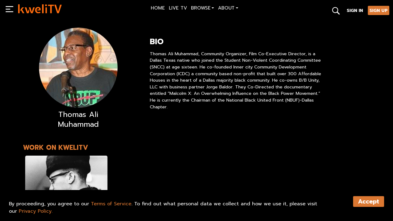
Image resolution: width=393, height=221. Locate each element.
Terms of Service (111, 203)
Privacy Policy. (36, 211)
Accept (368, 201)
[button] (202, 8)
